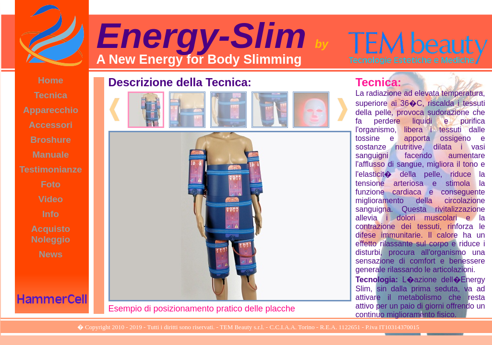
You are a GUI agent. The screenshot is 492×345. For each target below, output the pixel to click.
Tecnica (50, 95)
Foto (50, 184)
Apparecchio (50, 110)
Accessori (50, 125)
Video (50, 199)
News (51, 254)
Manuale (50, 155)
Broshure (50, 140)
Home (50, 80)
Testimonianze (50, 169)
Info (50, 214)
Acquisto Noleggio (50, 234)
